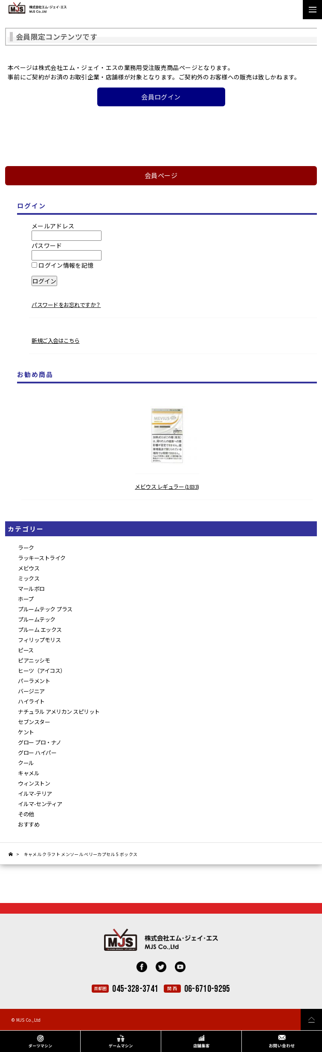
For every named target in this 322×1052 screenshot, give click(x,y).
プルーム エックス (40, 629)
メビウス (28, 568)
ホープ (26, 599)
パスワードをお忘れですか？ (66, 305)
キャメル (28, 773)
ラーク (26, 548)
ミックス (28, 578)
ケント (26, 732)
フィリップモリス (39, 640)
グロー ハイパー (37, 752)
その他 (26, 814)
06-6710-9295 (207, 989)
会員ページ (161, 175)
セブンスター (34, 722)
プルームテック (36, 619)
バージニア (31, 691)
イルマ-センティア (40, 804)
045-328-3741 (135, 989)
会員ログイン (160, 96)
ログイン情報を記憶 (63, 265)
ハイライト (31, 701)
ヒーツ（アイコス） (42, 670)
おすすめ (28, 824)
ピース (26, 650)
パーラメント (34, 681)
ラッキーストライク (42, 558)
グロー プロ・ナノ (39, 742)
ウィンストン (34, 783)
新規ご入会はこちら (56, 340)
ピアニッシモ (34, 660)
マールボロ (31, 588)
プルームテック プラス (45, 609)
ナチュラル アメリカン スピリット (59, 711)
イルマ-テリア (35, 793)
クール (26, 763)
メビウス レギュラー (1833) (167, 486)
